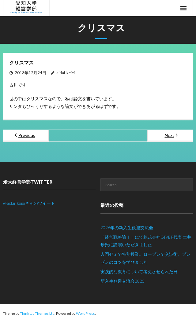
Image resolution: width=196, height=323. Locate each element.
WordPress (85, 313)
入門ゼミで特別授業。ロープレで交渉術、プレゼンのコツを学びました (145, 257)
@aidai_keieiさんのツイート (29, 203)
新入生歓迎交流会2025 (122, 281)
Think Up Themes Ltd (37, 313)
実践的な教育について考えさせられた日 (139, 271)
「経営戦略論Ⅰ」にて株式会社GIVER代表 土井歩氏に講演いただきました (145, 240)
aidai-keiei (65, 72)
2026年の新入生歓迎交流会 (126, 227)
